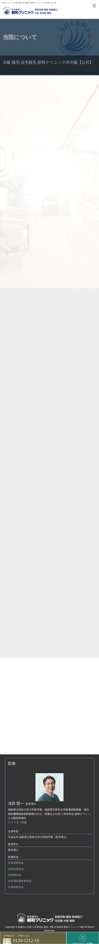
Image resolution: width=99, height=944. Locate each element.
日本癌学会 (14, 875)
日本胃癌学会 (16, 862)
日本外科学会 (16, 887)
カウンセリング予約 (83, 939)
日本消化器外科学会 (20, 881)
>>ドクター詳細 (17, 822)
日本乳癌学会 (16, 869)
